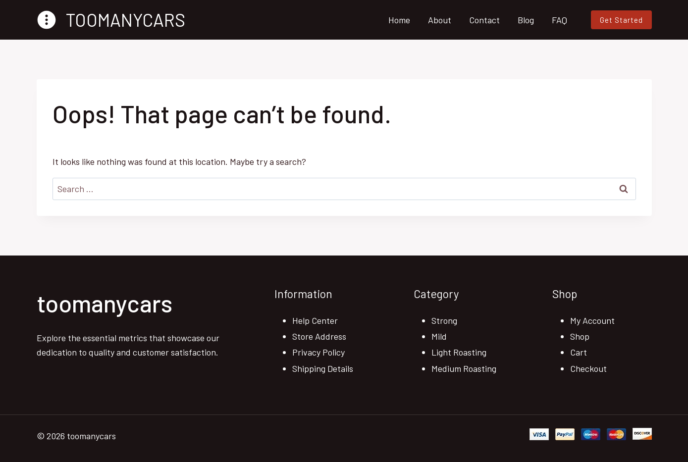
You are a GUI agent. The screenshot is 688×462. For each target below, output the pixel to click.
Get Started (621, 19)
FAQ (559, 19)
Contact (484, 19)
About (439, 19)
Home (399, 19)
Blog (526, 19)
